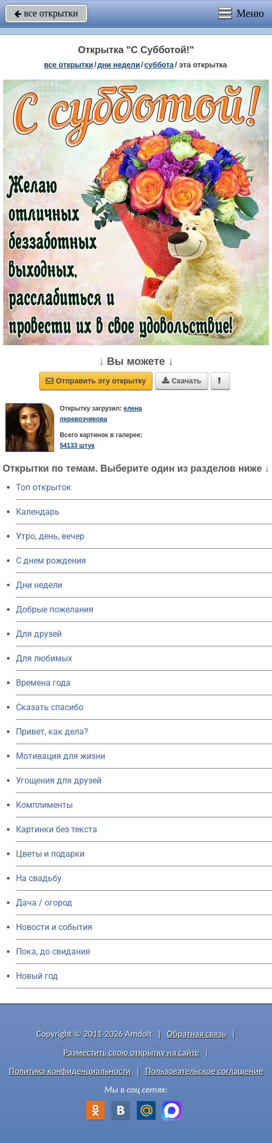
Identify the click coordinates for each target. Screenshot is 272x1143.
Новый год (37, 976)
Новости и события (54, 927)
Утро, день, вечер (50, 536)
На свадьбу (39, 878)
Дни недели (39, 585)
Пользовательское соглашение (204, 1071)
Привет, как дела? (52, 732)
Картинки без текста (56, 829)
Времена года (43, 683)
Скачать (181, 381)
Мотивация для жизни (60, 756)
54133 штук (77, 445)
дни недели (118, 65)
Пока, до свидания (53, 951)
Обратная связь (196, 1033)
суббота (159, 65)
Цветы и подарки (50, 854)
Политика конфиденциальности (70, 1071)
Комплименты (44, 805)
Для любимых (44, 658)
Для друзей (39, 634)
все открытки (46, 13)
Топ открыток (43, 487)
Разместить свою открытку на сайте (131, 1052)
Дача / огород (44, 903)
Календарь (38, 512)
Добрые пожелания (55, 609)
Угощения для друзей (58, 780)
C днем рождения (51, 561)
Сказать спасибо (49, 707)
